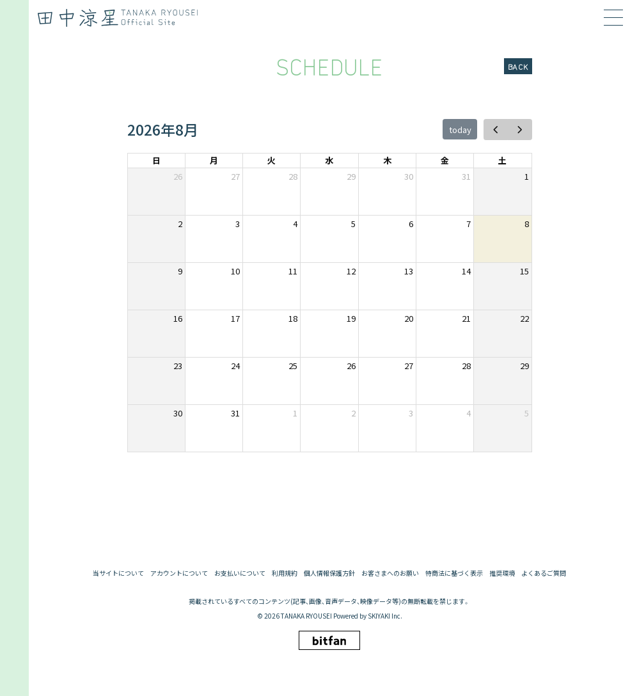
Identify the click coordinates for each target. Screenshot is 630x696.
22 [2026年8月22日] (524, 318)
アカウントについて (179, 573)
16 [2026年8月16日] (177, 318)
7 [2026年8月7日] (468, 223)
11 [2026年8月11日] (292, 271)
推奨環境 (502, 573)
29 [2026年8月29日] (524, 366)
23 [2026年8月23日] (177, 366)
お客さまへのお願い (390, 573)
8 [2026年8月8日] (526, 223)
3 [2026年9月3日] (411, 413)
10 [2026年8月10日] (235, 271)
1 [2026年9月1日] (295, 413)
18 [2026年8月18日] (292, 318)
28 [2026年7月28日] (292, 176)
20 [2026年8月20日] (408, 318)
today (460, 129)
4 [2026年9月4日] (468, 413)
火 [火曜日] (271, 160)
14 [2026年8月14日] (466, 271)
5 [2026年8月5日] (353, 223)
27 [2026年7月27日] (235, 176)
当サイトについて (118, 573)
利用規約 (284, 573)
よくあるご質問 (543, 573)
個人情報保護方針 (329, 573)
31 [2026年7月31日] (466, 176)
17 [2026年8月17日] (235, 318)
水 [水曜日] (329, 160)
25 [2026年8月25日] (292, 366)
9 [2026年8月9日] (180, 271)
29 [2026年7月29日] (351, 176)
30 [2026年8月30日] (177, 413)
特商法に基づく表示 (454, 573)
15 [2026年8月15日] (524, 271)
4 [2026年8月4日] (295, 223)
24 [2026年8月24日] (235, 366)
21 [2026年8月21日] (466, 318)
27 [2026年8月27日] (408, 366)
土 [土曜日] (502, 160)
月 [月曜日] (214, 160)
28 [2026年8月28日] (466, 366)
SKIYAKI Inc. (385, 616)
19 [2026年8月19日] (351, 318)
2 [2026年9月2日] (353, 413)
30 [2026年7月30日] (408, 176)
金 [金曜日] (445, 160)
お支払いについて (239, 573)
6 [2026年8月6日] (411, 223)
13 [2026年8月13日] (408, 271)
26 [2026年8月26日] (351, 366)
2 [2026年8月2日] (180, 223)
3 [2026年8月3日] (237, 223)
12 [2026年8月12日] (351, 271)
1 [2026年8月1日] (526, 176)
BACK (518, 66)
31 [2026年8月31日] (235, 413)
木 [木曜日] (387, 160)
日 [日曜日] (156, 160)
